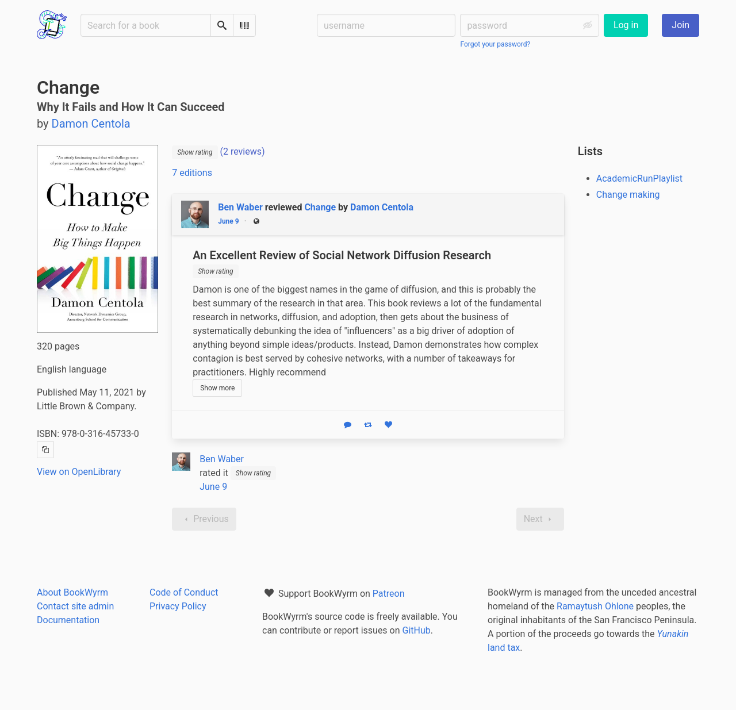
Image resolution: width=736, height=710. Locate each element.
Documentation (68, 620)
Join (680, 25)
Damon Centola (381, 207)
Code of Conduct (184, 592)
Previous (204, 519)
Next (540, 519)
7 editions (192, 172)
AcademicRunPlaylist (639, 178)
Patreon (389, 593)
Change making (628, 194)
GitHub (416, 630)
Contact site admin (75, 606)
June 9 (228, 221)
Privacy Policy (178, 606)
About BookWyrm (72, 592)
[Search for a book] (145, 25)
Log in (626, 25)
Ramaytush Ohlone (595, 606)
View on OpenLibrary (79, 471)
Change (320, 207)
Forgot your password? (495, 44)
